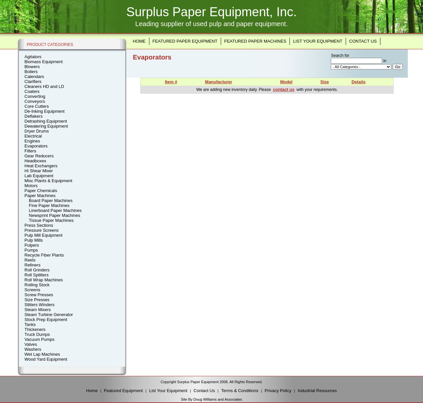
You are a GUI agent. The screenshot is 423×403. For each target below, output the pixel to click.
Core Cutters (36, 106)
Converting (34, 96)
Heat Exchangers (41, 165)
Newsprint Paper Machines (54, 215)
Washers (32, 349)
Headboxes (35, 160)
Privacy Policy (278, 390)
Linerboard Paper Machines (55, 210)
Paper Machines (40, 195)
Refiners (32, 264)
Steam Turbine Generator (48, 314)
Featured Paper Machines (255, 41)
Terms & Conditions (239, 390)
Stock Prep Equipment (45, 319)
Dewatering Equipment (46, 126)
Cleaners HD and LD (44, 86)
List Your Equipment (317, 41)
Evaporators (36, 145)
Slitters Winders (39, 304)
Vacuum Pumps (39, 339)
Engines (32, 141)
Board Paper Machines (50, 200)
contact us (283, 89)
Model (286, 81)
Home (139, 41)
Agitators (32, 56)
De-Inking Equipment (44, 111)
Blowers (32, 66)
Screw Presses (38, 294)
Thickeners (35, 329)
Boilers (31, 71)
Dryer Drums (36, 131)
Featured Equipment (123, 390)
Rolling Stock (37, 284)
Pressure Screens (41, 230)
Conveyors (34, 101)
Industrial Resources (317, 390)
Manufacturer (218, 81)
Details (359, 81)
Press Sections (38, 225)
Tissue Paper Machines (51, 220)
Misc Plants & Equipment (48, 180)
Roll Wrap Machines (43, 279)
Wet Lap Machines (42, 354)
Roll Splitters (36, 274)
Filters (30, 150)
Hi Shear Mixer (38, 170)
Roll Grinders (37, 269)
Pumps (31, 250)
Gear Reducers (39, 155)
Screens (32, 289)
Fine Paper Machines (49, 205)
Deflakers (33, 116)
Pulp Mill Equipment (43, 235)
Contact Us (363, 41)
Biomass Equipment (43, 61)
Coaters (32, 91)
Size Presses (37, 299)
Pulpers (31, 245)
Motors (31, 185)
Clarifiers (32, 81)
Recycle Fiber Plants (44, 255)
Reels (29, 260)
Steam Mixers (37, 309)
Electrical (33, 136)
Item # (171, 81)
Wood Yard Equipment (45, 359)
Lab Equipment (38, 175)
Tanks (30, 324)
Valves (30, 344)
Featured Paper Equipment (184, 41)
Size (324, 81)
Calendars (34, 76)
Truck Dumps (37, 334)
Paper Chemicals (40, 190)
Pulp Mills (33, 240)
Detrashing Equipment (45, 121)
